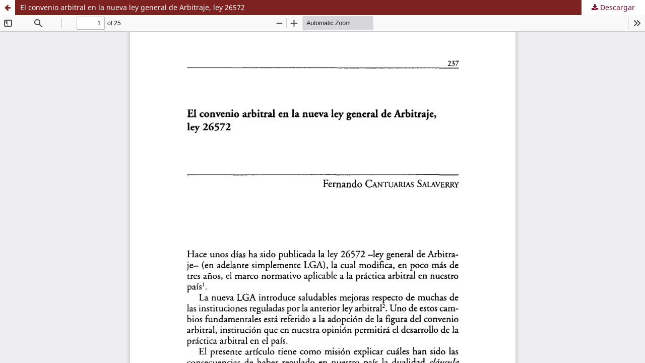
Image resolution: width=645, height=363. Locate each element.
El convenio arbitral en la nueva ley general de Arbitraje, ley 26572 (132, 7)
